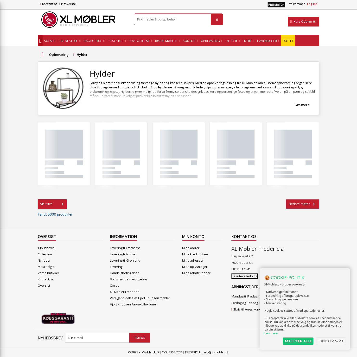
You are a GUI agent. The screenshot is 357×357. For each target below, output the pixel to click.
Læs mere (301, 105)
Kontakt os (49, 4)
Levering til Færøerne (125, 248)
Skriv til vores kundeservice (253, 309)
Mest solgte (46, 266)
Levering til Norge (122, 254)
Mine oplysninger (194, 266)
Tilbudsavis (46, 248)
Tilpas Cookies (331, 341)
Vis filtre (53, 204)
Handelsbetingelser (124, 273)
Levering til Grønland (125, 260)
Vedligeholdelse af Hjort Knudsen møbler (140, 298)
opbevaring (285, 87)
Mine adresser (193, 260)
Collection (45, 254)
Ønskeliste (67, 4)
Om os (114, 285)
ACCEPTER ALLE (298, 341)
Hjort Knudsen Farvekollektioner (133, 304)
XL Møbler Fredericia (125, 292)
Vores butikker (48, 273)
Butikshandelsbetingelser (128, 279)
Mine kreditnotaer (195, 254)
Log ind (312, 4)
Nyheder (44, 260)
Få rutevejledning (244, 276)
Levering (116, 266)
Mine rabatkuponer (196, 273)
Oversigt (44, 285)
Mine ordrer (190, 248)
